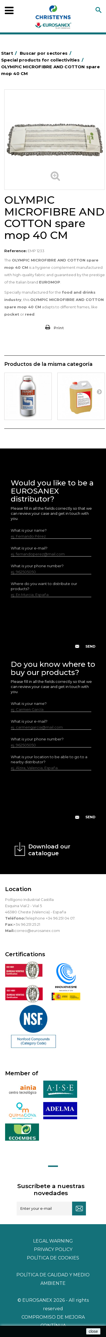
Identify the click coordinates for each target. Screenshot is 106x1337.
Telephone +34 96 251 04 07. (50, 918)
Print (59, 328)
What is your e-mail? (29, 548)
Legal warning (53, 1241)
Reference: (15, 251)
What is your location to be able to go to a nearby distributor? (49, 759)
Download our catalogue (49, 850)
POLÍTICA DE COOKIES (53, 1258)
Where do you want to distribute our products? (44, 586)
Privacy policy (53, 1249)
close (93, 1331)
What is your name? (29, 530)
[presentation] (54, 627)
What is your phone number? (37, 566)
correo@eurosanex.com (37, 930)
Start (10, 53)
